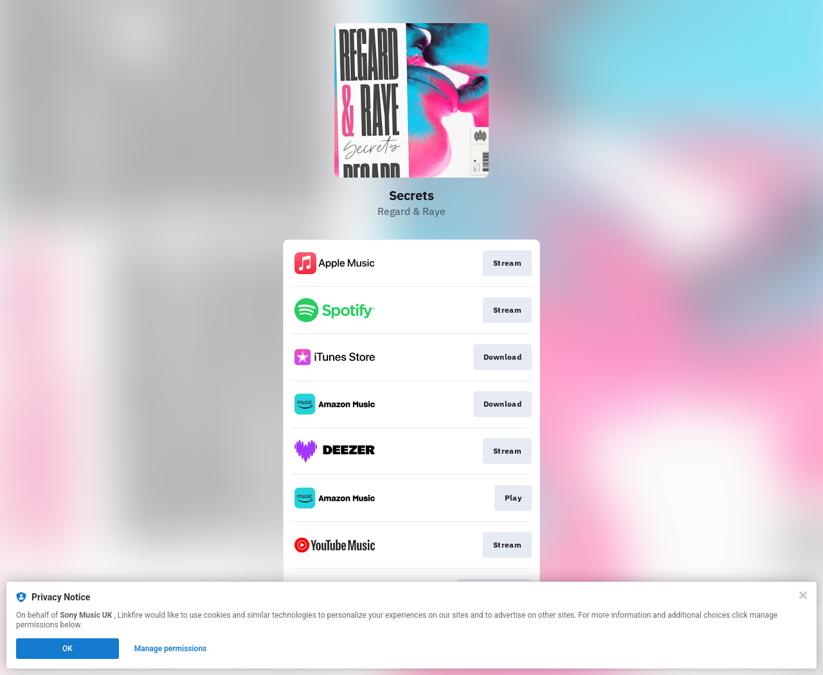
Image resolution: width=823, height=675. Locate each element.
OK (67, 648)
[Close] (803, 595)
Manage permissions (170, 648)
